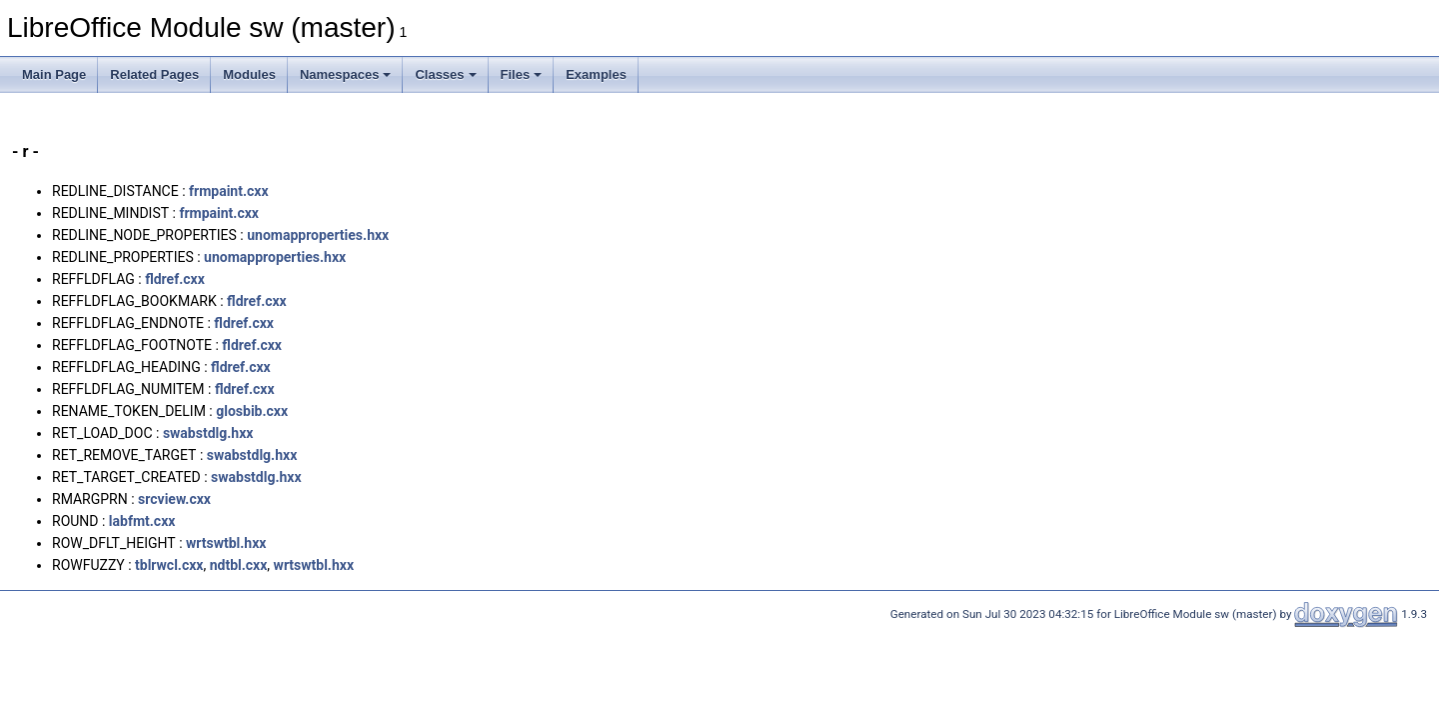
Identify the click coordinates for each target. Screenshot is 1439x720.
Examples (596, 74)
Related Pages (154, 74)
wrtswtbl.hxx (226, 543)
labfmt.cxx (142, 521)
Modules (249, 74)
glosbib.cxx (252, 411)
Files (522, 74)
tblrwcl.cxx (169, 565)
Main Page (54, 74)
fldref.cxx (175, 279)
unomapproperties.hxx (318, 235)
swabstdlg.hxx (208, 433)
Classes (445, 74)
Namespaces (346, 74)
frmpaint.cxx (229, 191)
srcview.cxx (174, 499)
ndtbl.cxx (239, 565)
